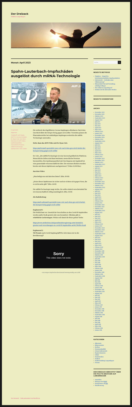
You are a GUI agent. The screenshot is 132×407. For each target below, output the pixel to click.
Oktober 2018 (99, 274)
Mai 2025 (97, 126)
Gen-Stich (23, 139)
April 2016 (98, 324)
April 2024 (98, 151)
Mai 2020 (98, 241)
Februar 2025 (99, 131)
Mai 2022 (98, 195)
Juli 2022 (97, 191)
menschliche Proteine (17, 144)
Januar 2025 (98, 133)
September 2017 (100, 291)
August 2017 (98, 293)
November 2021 (99, 207)
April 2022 (98, 197)
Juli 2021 (97, 214)
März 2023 (98, 176)
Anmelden (98, 379)
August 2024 (99, 143)
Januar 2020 (98, 249)
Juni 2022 (98, 193)
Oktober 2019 (99, 255)
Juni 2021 (97, 216)
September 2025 (100, 118)
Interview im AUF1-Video (18, 141)
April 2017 (98, 301)
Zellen (25, 148)
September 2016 (100, 314)
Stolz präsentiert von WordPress (30, 398)
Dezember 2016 (99, 309)
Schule (97, 355)
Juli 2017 (97, 295)
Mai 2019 (97, 262)
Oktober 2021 (99, 208)
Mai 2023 (98, 172)
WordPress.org (99, 385)
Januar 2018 (98, 287)
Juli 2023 (97, 168)
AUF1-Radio (21, 135)
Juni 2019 (97, 261)
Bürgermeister (99, 345)
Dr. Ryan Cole (15, 139)
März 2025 (98, 129)
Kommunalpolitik (100, 349)
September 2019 (100, 257)
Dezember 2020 (100, 228)
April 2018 (98, 284)
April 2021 (98, 220)
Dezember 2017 (99, 289)
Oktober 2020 (99, 232)
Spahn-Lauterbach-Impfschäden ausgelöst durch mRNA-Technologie (45, 73)
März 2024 (98, 153)
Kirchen (97, 347)
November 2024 (100, 137)
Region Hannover (100, 353)
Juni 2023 (98, 170)
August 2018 (98, 278)
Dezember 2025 (99, 112)
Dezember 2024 (100, 135)
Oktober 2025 (99, 116)
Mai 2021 (97, 218)
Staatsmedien (99, 357)
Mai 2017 (97, 299)
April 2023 (98, 174)
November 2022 (99, 183)
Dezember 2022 (100, 181)
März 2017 (98, 303)
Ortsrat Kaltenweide (101, 351)
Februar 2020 (99, 247)
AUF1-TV (13, 137)
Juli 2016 (97, 318)
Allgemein (14, 132)
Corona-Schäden (21, 137)
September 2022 (100, 187)
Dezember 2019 (99, 251)
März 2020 (98, 245)
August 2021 (98, 212)
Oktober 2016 (99, 313)
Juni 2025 (98, 124)
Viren (21, 148)
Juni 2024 (98, 147)
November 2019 (99, 253)
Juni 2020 (98, 239)
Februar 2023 (99, 178)
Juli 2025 (97, 122)
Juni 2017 (97, 297)
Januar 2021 (98, 226)
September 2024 (100, 141)
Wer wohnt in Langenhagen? (103, 88)
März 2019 (98, 266)
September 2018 (100, 276)
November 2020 (100, 230)
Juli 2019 (97, 259)
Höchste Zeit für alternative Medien (105, 90)
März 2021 (98, 222)
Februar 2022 (99, 201)
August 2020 (99, 235)
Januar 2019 (98, 270)
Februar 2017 (99, 305)
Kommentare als (101, 383)
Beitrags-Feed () (101, 381)
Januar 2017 (98, 307)
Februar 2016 (99, 328)
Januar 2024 (98, 156)
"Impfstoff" (14, 135)
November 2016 (99, 311)
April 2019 (98, 264)
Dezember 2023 (100, 158)
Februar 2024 (99, 154)
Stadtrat (97, 359)
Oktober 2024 (99, 139)
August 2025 (98, 120)
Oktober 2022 (99, 185)
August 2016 (98, 316)
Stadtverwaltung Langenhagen (104, 360)
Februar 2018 (99, 286)
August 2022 (98, 189)
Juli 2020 (97, 237)
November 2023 (99, 160)
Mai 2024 (98, 149)
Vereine (97, 362)
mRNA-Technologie (17, 146)
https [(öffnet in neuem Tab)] (35, 202)
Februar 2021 (99, 224)
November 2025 (99, 114)
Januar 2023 (98, 180)
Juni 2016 (97, 320)
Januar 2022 (98, 203)
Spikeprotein (15, 148)
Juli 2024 (97, 145)
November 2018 (99, 272)
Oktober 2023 (99, 162)
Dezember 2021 (99, 205)
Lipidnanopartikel (16, 143)
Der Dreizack (19, 13)
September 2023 (100, 164)
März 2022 (98, 199)
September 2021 (100, 210)
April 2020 (98, 243)
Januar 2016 (98, 330)
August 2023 (98, 166)
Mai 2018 (97, 282)
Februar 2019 (99, 268)
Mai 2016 (97, 322)
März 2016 (98, 326)
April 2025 (98, 128)
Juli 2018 (97, 280)
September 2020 (100, 234)
